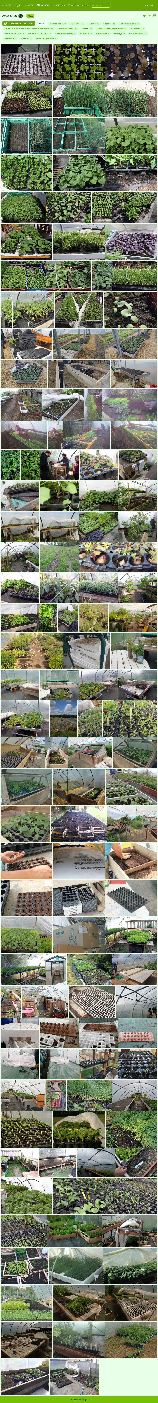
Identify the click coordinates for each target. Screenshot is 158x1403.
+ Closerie (86, 33)
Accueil (6, 15)
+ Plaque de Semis (65, 33)
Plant (30, 16)
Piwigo (84, 1399)
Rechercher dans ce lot (20, 23)
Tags (17, 5)
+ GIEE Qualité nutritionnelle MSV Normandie (29, 28)
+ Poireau (10, 38)
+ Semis (93, 23)
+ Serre (87, 28)
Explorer (28, 5)
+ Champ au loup (129, 23)
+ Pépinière (58, 23)
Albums (6, 5)
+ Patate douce (137, 33)
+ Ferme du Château (39, 33)
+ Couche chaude (14, 33)
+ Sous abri (102, 33)
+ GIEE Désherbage (46, 38)
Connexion (150, 5)
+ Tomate (137, 28)
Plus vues (59, 5)
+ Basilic (26, 38)
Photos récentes (77, 5)
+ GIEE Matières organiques (111, 28)
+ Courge (119, 33)
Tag (15, 15)
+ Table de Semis (67, 28)
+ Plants (109, 23)
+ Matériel (77, 23)
